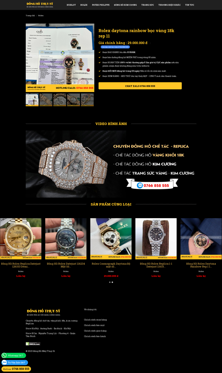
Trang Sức (147, 5)
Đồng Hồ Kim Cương (125, 5)
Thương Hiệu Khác (169, 5)
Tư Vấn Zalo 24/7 (16, 362)
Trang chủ (30, 15)
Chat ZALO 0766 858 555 (140, 86)
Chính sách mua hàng (95, 319)
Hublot (71, 5)
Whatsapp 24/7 (15, 355)
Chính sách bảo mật (94, 325)
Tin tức (189, 5)
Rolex (83, 5)
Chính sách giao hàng (95, 330)
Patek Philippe (101, 5)
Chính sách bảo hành (95, 336)
